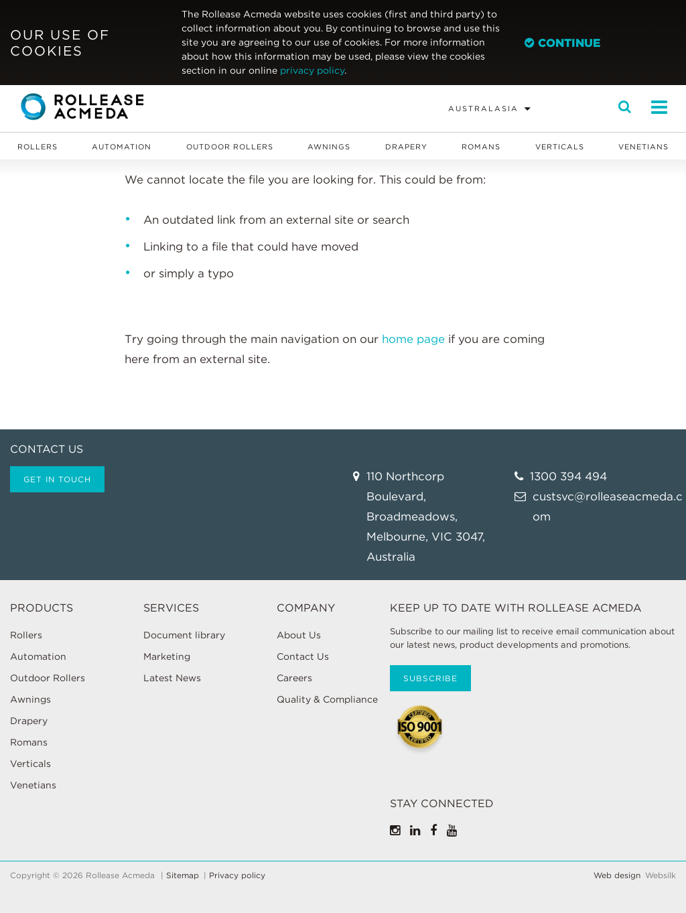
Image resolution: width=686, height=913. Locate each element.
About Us (299, 635)
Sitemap (182, 875)
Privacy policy (237, 875)
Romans (481, 146)
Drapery (406, 146)
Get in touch (57, 479)
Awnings (328, 146)
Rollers (37, 146)
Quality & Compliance (327, 699)
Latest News (172, 678)
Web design (617, 875)
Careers (294, 678)
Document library (184, 635)
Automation (121, 146)
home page (413, 339)
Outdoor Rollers (229, 146)
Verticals (559, 146)
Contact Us (303, 656)
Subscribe (430, 678)
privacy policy (312, 70)
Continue (562, 43)
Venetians (643, 146)
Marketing (166, 656)
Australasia (483, 108)
